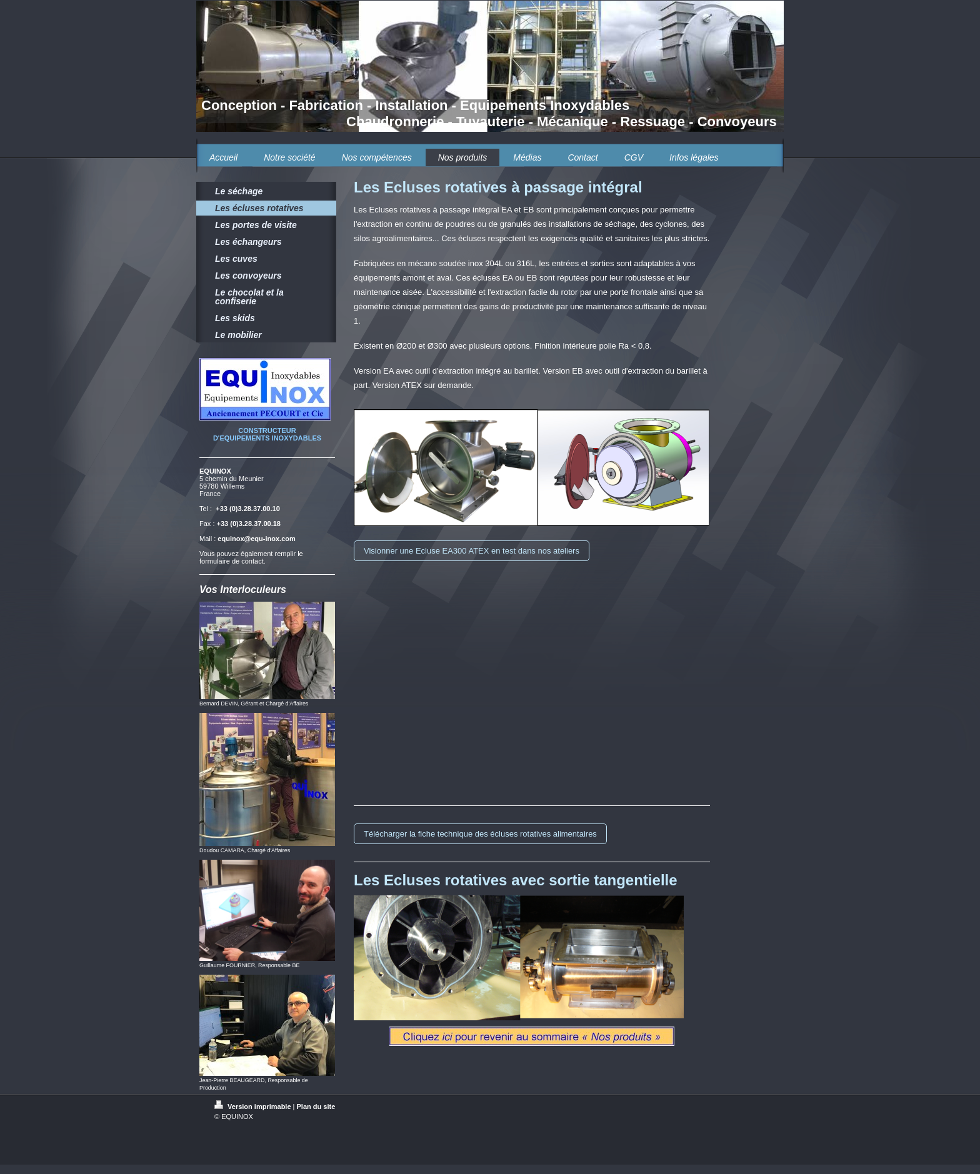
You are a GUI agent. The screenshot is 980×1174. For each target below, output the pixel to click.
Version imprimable (253, 1106)
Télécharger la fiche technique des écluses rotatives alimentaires (480, 833)
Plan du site (316, 1106)
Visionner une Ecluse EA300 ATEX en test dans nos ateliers (471, 550)
